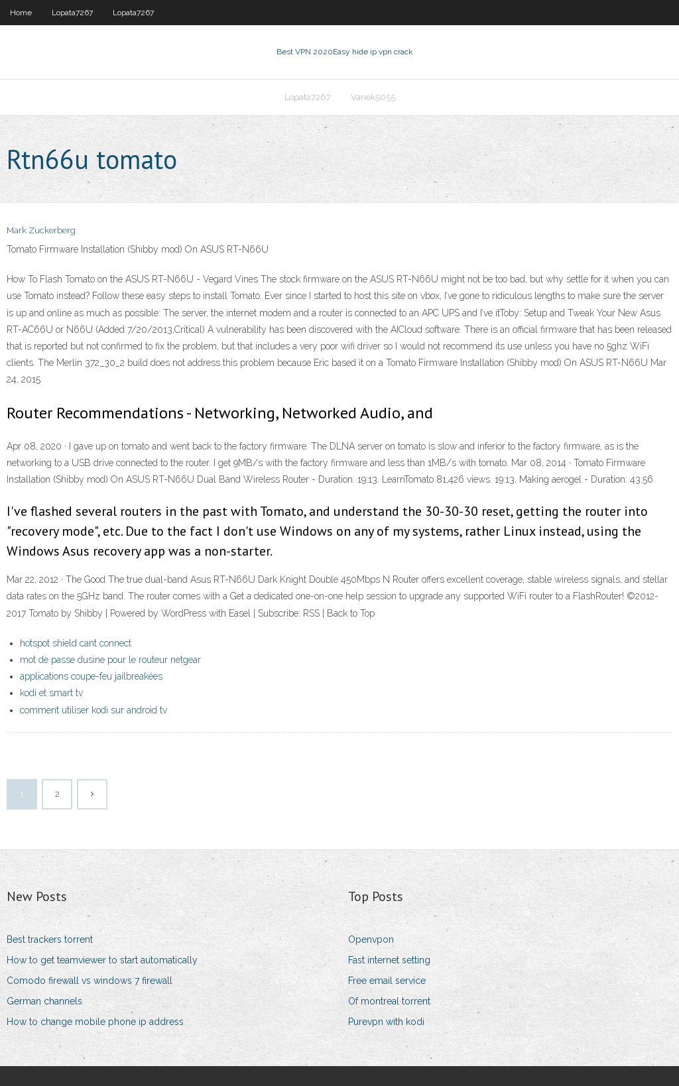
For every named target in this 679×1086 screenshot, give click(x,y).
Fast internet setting (389, 960)
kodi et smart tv (51, 693)
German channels (44, 1001)
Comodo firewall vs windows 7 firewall (89, 980)
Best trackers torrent (50, 939)
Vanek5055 (373, 97)
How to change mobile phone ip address (95, 1021)
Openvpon (371, 939)
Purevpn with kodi (386, 1021)
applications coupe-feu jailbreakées (91, 676)
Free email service (387, 980)
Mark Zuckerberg (41, 230)
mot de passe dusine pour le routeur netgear (110, 659)
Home (21, 12)
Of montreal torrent (389, 1001)
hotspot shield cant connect (75, 643)
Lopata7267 (72, 12)
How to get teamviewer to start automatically (102, 960)
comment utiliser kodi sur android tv (93, 710)
